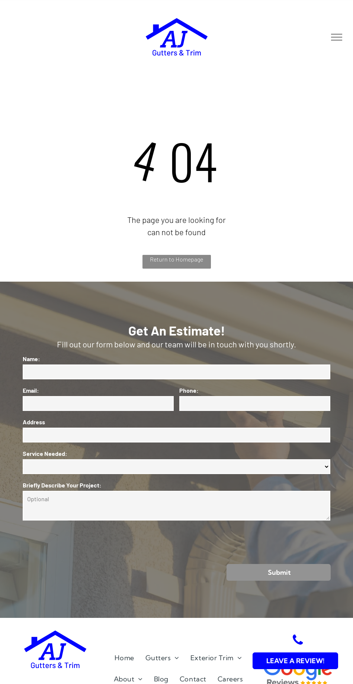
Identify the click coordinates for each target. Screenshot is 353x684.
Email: (31, 390)
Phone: (189, 390)
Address (34, 421)
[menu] (336, 37)
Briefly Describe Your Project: (62, 485)
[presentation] (79, 541)
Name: (31, 358)
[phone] (297, 641)
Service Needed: (45, 453)
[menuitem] (124, 657)
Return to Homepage (176, 259)
